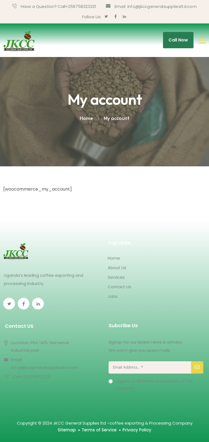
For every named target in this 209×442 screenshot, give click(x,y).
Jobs (113, 296)
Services (116, 277)
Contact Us (119, 287)
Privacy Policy (136, 430)
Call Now (178, 40)
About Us (117, 267)
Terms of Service (99, 430)
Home (114, 258)
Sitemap (67, 430)
